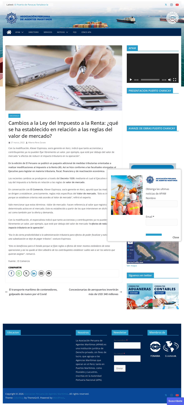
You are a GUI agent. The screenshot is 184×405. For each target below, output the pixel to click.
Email (150, 216)
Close (176, 237)
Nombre (151, 198)
